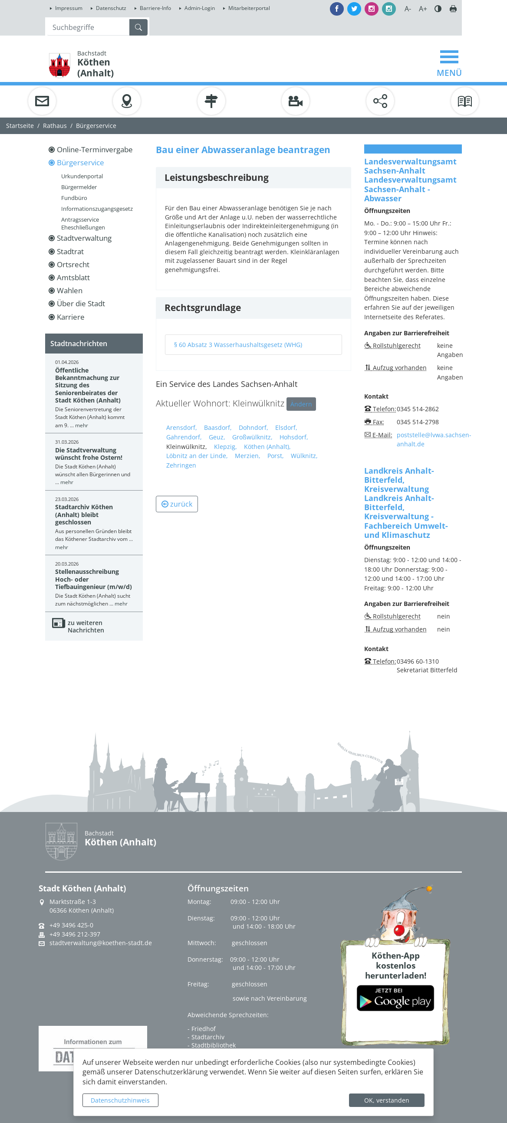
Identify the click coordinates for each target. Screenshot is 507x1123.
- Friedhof (202, 1029)
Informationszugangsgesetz (97, 209)
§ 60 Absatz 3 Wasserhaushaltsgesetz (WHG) (238, 345)
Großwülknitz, (252, 437)
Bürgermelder (79, 187)
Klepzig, (225, 446)
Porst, (275, 456)
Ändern (301, 404)
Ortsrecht (73, 264)
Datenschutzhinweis (120, 1100)
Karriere (71, 317)
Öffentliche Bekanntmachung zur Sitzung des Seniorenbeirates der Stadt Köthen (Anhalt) (88, 385)
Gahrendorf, (184, 437)
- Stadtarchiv (206, 1037)
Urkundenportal (82, 176)
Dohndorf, (253, 427)
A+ (423, 8)
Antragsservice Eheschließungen (83, 223)
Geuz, (217, 437)
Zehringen (181, 465)
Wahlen (69, 290)
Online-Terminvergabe (95, 149)
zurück (176, 504)
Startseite (20, 125)
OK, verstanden (386, 1100)
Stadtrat (70, 251)
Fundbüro (74, 198)
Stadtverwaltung (84, 238)
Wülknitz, (304, 456)
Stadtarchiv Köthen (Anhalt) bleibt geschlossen (84, 514)
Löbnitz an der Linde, (197, 456)
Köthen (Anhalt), (267, 446)
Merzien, (247, 456)
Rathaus (55, 125)
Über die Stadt (81, 303)
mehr (81, 425)
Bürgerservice (96, 125)
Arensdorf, (181, 427)
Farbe (438, 9)
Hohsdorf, (294, 437)
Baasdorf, (218, 427)
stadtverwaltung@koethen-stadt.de (100, 943)
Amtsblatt (73, 277)
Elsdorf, (286, 427)
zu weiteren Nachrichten (86, 626)
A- (408, 8)
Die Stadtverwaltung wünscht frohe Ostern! (88, 454)
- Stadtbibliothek (212, 1045)
